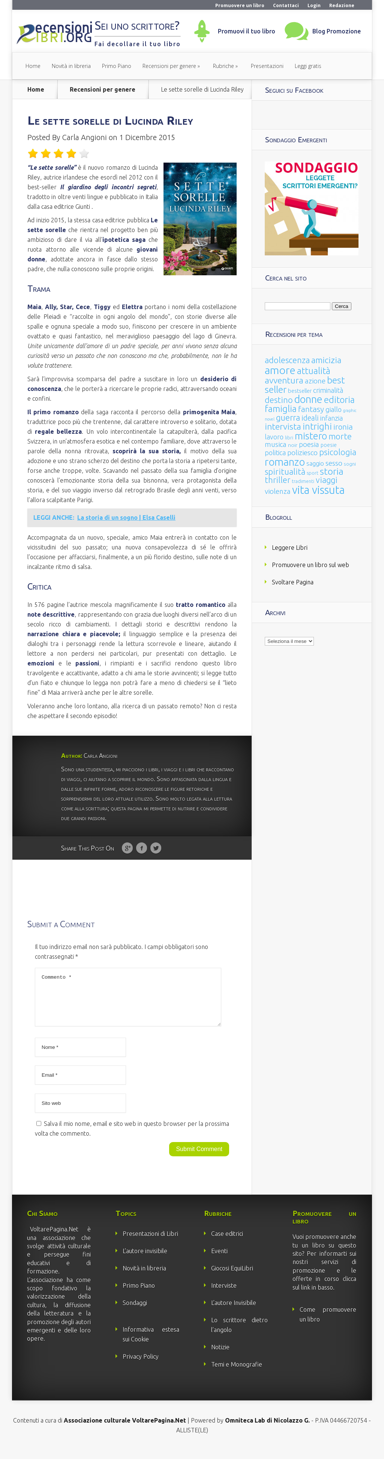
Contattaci (286, 5)
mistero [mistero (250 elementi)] (311, 435)
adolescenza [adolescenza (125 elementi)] (287, 360)
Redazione (341, 5)
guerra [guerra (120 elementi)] (288, 417)
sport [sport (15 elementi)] (312, 472)
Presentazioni (267, 65)
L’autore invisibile (145, 1260)
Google (127, 848)
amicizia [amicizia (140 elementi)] (326, 360)
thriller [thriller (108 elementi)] (277, 479)
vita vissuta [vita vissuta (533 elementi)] (318, 490)
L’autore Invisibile (233, 1311)
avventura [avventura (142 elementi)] (284, 380)
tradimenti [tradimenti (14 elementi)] (303, 481)
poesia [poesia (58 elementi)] (309, 444)
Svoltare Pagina (293, 582)
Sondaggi (135, 1311)
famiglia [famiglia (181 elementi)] (281, 409)
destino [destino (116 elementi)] (279, 399)
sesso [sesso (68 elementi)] (334, 463)
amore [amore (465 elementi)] (280, 370)
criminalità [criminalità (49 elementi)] (328, 390)
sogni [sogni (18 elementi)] (350, 464)
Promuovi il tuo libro (246, 31)
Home (33, 65)
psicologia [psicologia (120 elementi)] (337, 452)
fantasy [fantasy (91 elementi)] (311, 409)
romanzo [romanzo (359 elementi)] (285, 462)
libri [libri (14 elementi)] (289, 437)
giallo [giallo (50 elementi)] (334, 409)
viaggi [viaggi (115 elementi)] (327, 479)
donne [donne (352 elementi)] (308, 399)
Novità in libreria (71, 65)
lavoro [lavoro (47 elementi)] (274, 437)
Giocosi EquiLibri (232, 1277)
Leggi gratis (308, 65)
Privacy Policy (141, 1365)
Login (314, 5)
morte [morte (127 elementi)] (340, 436)
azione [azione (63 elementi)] (315, 381)
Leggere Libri (290, 547)
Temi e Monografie (236, 1373)
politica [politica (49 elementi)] (275, 452)
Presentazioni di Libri (150, 1242)
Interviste (224, 1294)
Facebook (141, 848)
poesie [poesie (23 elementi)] (329, 445)
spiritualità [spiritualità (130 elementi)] (285, 471)
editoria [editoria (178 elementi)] (339, 400)
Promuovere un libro (239, 5)
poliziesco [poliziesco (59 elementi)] (302, 452)
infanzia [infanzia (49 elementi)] (331, 418)
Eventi (219, 1260)
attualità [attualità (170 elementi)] (313, 371)
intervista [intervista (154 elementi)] (283, 426)
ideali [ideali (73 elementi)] (310, 418)
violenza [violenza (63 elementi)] (278, 491)
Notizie (220, 1356)
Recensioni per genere (169, 65)
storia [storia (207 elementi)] (332, 471)
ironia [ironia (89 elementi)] (343, 426)
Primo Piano (116, 65)
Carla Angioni (84, 137)
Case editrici (227, 1242)
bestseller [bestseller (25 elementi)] (300, 391)
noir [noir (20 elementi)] (292, 445)
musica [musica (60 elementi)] (275, 444)
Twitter (156, 848)
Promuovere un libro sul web (310, 564)
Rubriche (223, 65)
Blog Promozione (336, 31)
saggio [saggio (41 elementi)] (315, 463)
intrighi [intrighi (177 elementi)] (317, 426)
